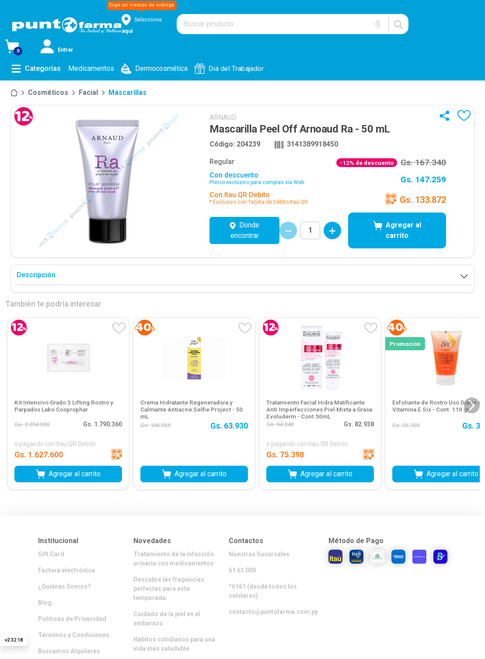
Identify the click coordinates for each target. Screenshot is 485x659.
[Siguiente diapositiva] (472, 405)
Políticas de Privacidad (72, 618)
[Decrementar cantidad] (288, 230)
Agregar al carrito (397, 230)
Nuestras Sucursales (259, 554)
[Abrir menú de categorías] (35, 68)
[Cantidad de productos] (310, 230)
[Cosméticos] (48, 92)
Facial (88, 92)
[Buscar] (398, 24)
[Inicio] (13, 92)
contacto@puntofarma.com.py (273, 611)
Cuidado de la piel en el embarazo (166, 618)
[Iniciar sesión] (57, 48)
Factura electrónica (66, 570)
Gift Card (51, 554)
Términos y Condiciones (73, 634)
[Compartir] (446, 115)
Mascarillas (127, 92)
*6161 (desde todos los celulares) (263, 591)
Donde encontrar (244, 230)
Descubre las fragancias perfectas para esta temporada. (168, 588)
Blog (45, 602)
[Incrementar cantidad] (332, 230)
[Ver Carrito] (22, 48)
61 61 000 (242, 570)
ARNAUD (223, 117)
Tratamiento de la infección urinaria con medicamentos (173, 559)
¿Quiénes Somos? (64, 586)
